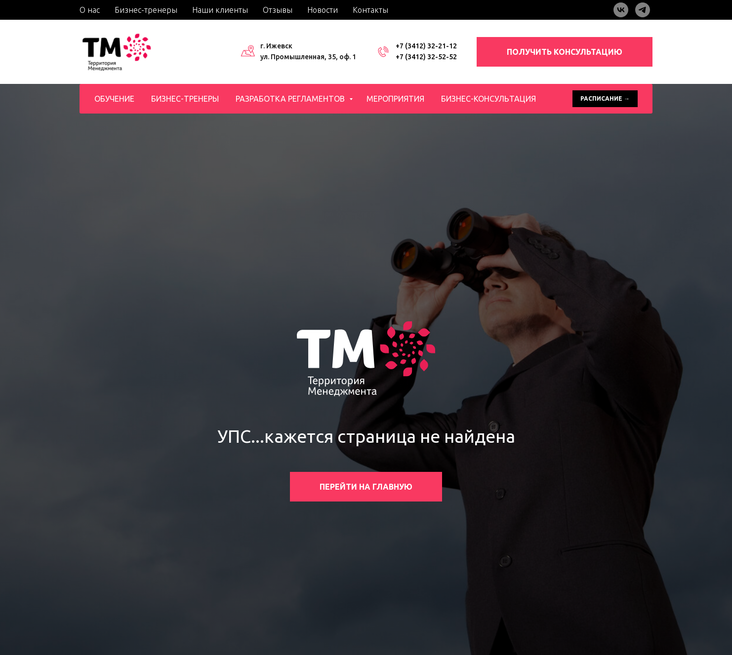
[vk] (620, 9)
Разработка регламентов (291, 98)
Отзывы (277, 9)
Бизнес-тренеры (146, 9)
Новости (322, 9)
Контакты (370, 9)
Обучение (114, 98)
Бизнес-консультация (488, 98)
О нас (90, 9)
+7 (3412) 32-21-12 (426, 46)
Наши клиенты (220, 9)
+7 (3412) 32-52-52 (426, 57)
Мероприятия (395, 98)
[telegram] (642, 9)
